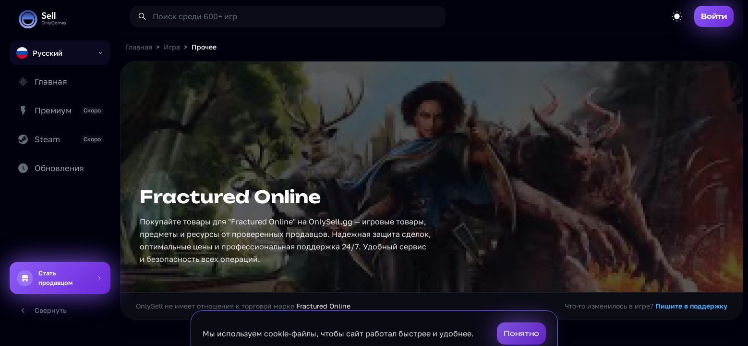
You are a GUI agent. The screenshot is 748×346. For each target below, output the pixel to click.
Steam (60, 139)
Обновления (50, 168)
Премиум (60, 110)
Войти (714, 16)
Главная (42, 81)
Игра (172, 47)
